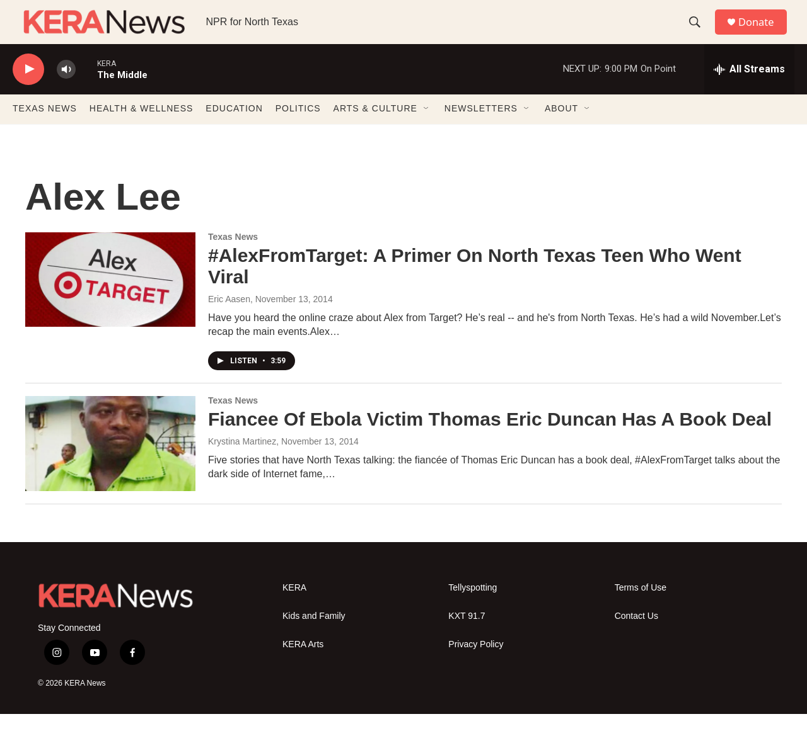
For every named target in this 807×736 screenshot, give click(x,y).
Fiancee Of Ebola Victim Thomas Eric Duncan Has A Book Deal (490, 441)
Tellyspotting (472, 609)
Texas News (233, 259)
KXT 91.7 (466, 638)
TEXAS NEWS (45, 131)
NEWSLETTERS (481, 131)
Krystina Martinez (242, 463)
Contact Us (636, 638)
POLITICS (298, 131)
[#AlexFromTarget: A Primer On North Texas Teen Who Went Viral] (110, 301)
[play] (28, 91)
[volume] (66, 91)
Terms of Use (640, 609)
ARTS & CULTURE (375, 131)
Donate (762, 33)
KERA (294, 609)
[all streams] (749, 91)
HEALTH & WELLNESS (142, 131)
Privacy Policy (475, 666)
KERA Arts (302, 666)
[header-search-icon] (699, 33)
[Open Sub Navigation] (427, 131)
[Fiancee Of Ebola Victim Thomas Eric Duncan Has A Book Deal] (110, 465)
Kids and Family (313, 638)
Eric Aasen (229, 321)
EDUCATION (234, 131)
